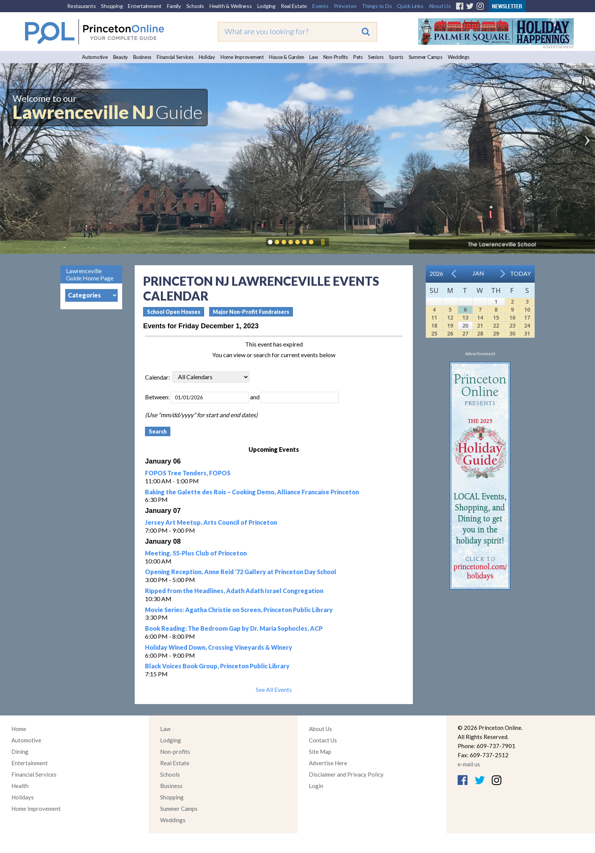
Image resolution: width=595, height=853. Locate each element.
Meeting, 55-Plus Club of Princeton (196, 553)
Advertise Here (328, 763)
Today (520, 273)
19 (450, 325)
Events (320, 6)
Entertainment (145, 6)
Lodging (266, 6)
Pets (358, 57)
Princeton (345, 6)
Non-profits (175, 751)
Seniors (376, 57)
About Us (440, 6)
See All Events (274, 689)
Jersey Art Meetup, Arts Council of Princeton (211, 522)
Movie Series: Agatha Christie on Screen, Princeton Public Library (239, 609)
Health (19, 785)
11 (434, 317)
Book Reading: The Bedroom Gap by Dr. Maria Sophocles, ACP (234, 628)
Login (316, 785)
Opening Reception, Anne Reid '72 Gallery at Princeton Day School (240, 571)
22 (496, 325)
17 (527, 317)
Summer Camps (425, 57)
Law (313, 57)
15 (496, 317)
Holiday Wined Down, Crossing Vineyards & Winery (218, 647)
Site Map (320, 751)
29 (496, 333)
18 (434, 325)
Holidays (22, 797)
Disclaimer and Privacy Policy (346, 774)
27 (465, 333)
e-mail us (469, 764)
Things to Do (377, 6)
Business (142, 57)
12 (450, 317)
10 (527, 309)
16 (512, 317)
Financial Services (175, 57)
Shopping (112, 6)
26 (450, 333)
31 (527, 333)
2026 (436, 273)
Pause (322, 242)
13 (465, 317)
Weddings (458, 57)
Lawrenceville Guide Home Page (89, 274)
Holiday (207, 57)
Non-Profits (335, 57)
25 (434, 333)
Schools (195, 6)
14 (480, 317)
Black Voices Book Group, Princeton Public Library (217, 665)
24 (527, 325)
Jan (478, 273)
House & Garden (286, 57)
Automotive (95, 57)
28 (480, 333)
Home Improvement (242, 57)
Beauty (120, 57)
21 (480, 325)
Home (18, 728)
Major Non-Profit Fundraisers (251, 312)
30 (512, 333)
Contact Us (323, 740)
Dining (19, 751)
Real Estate (294, 6)
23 (512, 325)
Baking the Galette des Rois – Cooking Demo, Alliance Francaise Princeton (252, 491)
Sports (396, 57)
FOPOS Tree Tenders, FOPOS (187, 472)
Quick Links (410, 6)
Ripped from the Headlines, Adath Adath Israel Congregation (234, 590)
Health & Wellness (230, 6)
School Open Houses (173, 312)
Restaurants (81, 6)
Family (174, 6)
